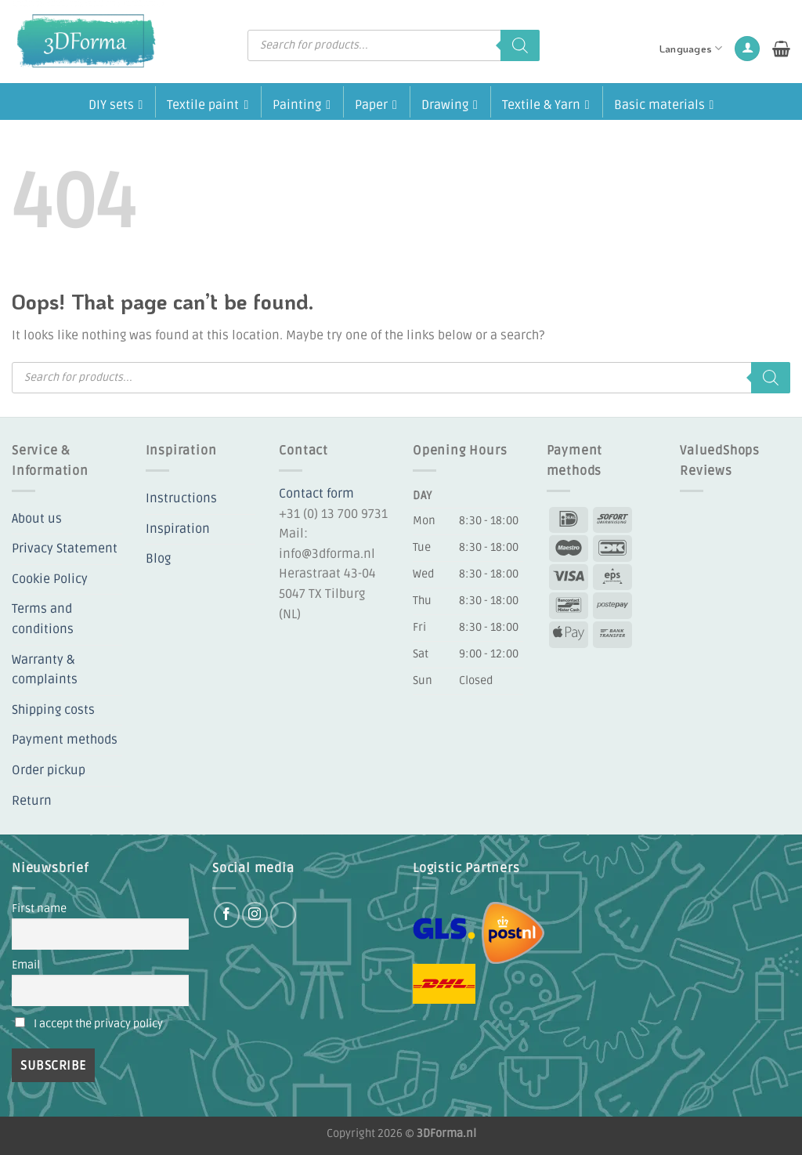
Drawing (449, 103)
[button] (747, 49)
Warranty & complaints (45, 670)
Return (32, 801)
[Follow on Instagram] (255, 915)
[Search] (520, 45)
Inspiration (178, 529)
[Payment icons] (590, 576)
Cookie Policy (50, 579)
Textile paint (207, 103)
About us (37, 519)
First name (39, 908)
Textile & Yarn (546, 103)
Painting (302, 103)
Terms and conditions (43, 619)
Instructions (181, 498)
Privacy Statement (64, 548)
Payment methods (64, 740)
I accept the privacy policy (98, 1023)
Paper (376, 103)
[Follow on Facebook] (227, 915)
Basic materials (664, 103)
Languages (691, 48)
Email (26, 965)
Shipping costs (53, 710)
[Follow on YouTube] (283, 915)
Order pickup (48, 770)
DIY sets (116, 103)
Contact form (316, 493)
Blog (158, 559)
